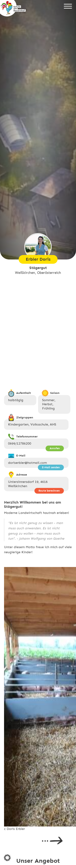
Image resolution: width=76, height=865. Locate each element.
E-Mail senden (51, 467)
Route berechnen (49, 490)
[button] (7, 857)
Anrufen (55, 448)
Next (52, 840)
